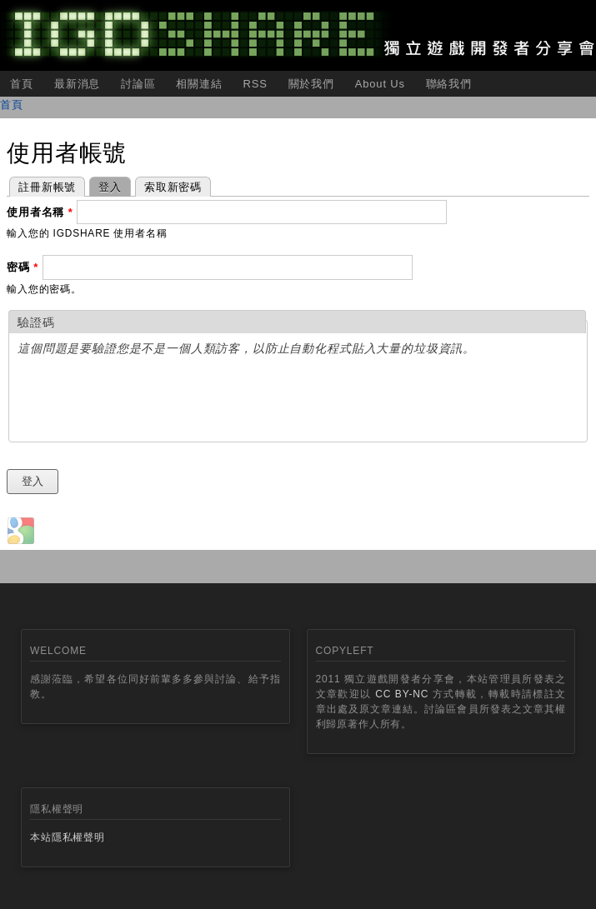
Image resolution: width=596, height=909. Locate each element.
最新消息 (77, 83)
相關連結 (199, 83)
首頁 (21, 83)
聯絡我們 (449, 83)
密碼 (22, 267)
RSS (255, 83)
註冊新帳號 (47, 187)
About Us (380, 83)
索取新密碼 (173, 187)
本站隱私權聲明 (67, 837)
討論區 (138, 83)
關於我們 (311, 83)
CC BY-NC (401, 694)
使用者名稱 (40, 212)
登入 (105, 185)
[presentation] (144, 400)
